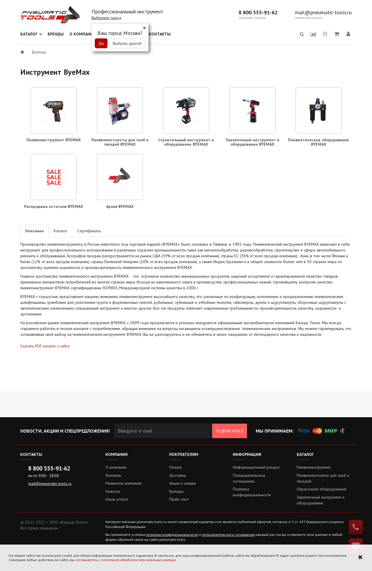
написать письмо (309, 18)
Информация (247, 454)
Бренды (56, 34)
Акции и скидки (182, 483)
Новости (112, 491)
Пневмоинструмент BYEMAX (53, 139)
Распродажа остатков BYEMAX (53, 206)
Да (101, 43)
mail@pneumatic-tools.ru (323, 12)
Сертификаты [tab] (89, 230)
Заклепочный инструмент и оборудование (320, 500)
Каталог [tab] (60, 230)
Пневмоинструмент (314, 467)
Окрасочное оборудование (321, 489)
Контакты (160, 34)
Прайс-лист (179, 499)
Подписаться (229, 430)
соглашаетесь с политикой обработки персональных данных (125, 560)
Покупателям (183, 454)
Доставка (177, 475)
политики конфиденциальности (172, 534)
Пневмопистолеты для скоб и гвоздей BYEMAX (120, 142)
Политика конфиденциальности (252, 491)
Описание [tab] (34, 230)
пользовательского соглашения (228, 534)
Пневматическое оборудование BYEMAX (318, 142)
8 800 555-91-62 (258, 12)
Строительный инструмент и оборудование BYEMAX (186, 142)
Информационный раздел (256, 467)
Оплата (175, 467)
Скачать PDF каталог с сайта (44, 346)
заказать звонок (252, 18)
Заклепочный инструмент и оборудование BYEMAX (252, 142)
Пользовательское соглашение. (249, 478)
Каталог (28, 34)
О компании (82, 34)
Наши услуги (116, 499)
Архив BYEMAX (120, 206)
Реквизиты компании (123, 483)
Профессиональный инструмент (127, 11)
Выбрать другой (127, 43)
